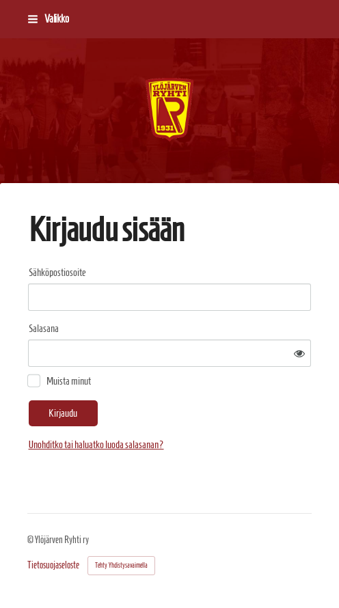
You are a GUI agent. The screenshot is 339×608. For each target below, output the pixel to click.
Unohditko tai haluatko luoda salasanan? (96, 444)
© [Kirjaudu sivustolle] (31, 540)
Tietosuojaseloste (53, 565)
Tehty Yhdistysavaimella (121, 565)
